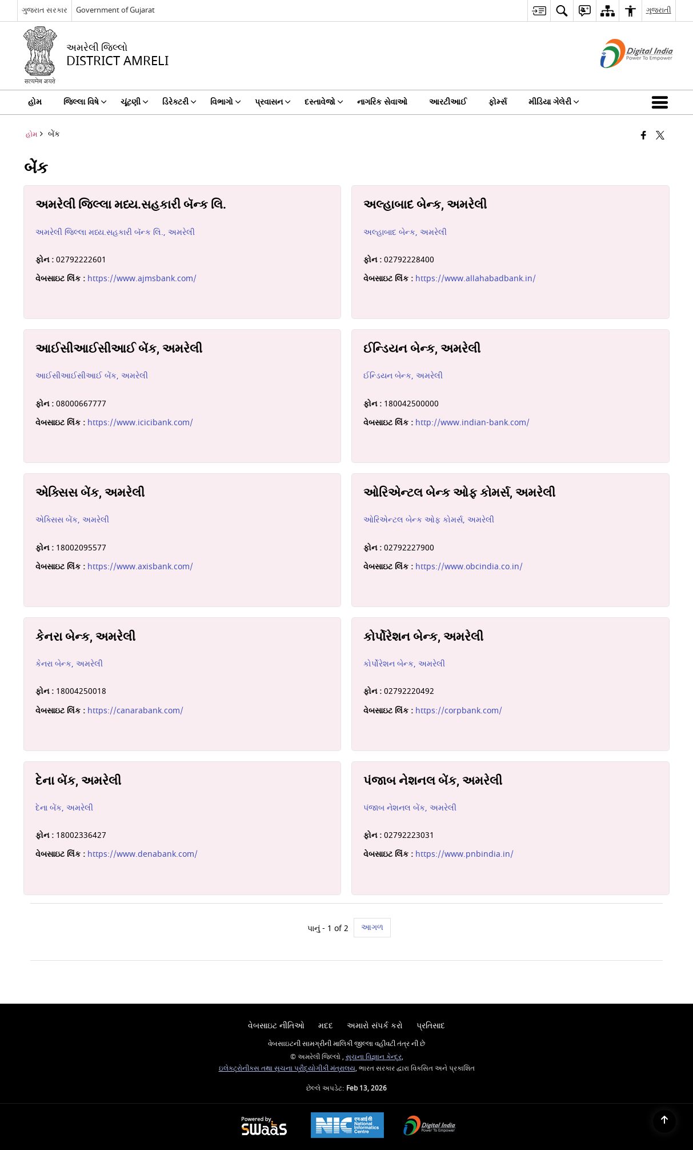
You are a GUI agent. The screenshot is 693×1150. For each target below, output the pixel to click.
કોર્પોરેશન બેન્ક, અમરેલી (404, 664)
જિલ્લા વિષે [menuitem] (85, 102)
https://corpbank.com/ (458, 711)
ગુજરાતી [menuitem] (658, 10)
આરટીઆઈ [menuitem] (448, 102)
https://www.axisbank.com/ (140, 567)
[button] (662, 102)
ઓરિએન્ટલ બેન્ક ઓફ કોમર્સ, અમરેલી (428, 520)
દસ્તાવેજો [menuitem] (324, 102)
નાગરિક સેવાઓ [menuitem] (382, 102)
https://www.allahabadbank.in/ (475, 279)
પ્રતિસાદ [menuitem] (430, 1026)
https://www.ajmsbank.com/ (142, 279)
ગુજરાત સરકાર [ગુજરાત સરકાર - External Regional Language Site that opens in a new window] (44, 10)
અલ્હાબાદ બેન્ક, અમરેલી (405, 232)
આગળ (372, 927)
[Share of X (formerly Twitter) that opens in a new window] (660, 136)
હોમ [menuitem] (35, 102)
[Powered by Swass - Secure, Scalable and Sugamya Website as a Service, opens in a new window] (264, 1126)
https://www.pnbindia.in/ (464, 854)
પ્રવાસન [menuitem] (273, 102)
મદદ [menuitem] (325, 1026)
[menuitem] (538, 10)
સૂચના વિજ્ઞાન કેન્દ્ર (374, 1057)
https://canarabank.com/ (135, 711)
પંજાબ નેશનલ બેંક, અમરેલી (409, 808)
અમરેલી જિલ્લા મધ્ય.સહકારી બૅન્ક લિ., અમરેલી (115, 232)
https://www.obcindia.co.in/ (469, 567)
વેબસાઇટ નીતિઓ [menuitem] (276, 1026)
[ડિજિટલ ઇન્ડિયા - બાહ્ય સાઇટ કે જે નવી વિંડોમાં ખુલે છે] (622, 78)
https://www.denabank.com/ (142, 854)
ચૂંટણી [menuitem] (135, 102)
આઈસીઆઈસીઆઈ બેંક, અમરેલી (91, 376)
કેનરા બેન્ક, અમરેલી (69, 664)
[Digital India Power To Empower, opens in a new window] (429, 1126)
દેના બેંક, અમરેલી (64, 808)
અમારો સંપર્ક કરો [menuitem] (375, 1026)
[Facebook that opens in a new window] (643, 136)
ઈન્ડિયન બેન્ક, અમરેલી (403, 376)
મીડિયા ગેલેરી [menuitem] (553, 102)
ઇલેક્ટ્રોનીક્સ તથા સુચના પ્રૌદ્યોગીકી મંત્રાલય (287, 1068)
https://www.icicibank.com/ (140, 423)
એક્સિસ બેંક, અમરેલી (72, 520)
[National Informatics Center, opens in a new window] (347, 1126)
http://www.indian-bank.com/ (472, 423)
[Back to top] (664, 1121)
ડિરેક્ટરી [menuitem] (179, 102)
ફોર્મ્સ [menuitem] (497, 102)
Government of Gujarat (115, 10)
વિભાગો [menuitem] (225, 102)
